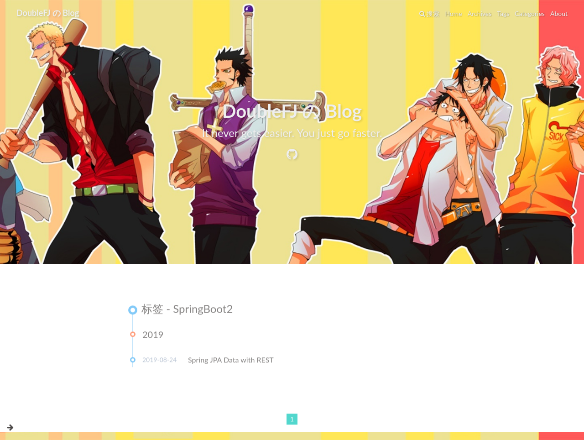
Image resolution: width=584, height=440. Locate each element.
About (559, 13)
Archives (480, 13)
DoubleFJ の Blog (47, 13)
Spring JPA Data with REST (231, 361)
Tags (503, 13)
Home (453, 13)
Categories (530, 13)
